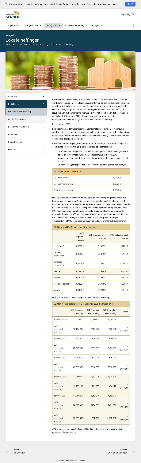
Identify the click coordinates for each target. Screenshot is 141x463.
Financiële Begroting (74, 25)
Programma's (32, 25)
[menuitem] (14, 25)
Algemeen (13, 25)
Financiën (12, 149)
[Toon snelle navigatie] (133, 25)
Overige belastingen (17, 119)
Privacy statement (70, 460)
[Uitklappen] (43, 96)
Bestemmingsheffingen (18, 127)
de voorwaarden (107, 4)
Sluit (130, 4)
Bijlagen (96, 25)
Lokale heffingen (31, 45)
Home (8, 45)
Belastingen (45, 45)
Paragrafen (52, 25)
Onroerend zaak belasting (63, 45)
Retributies (13, 134)
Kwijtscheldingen (15, 142)
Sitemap (81, 460)
